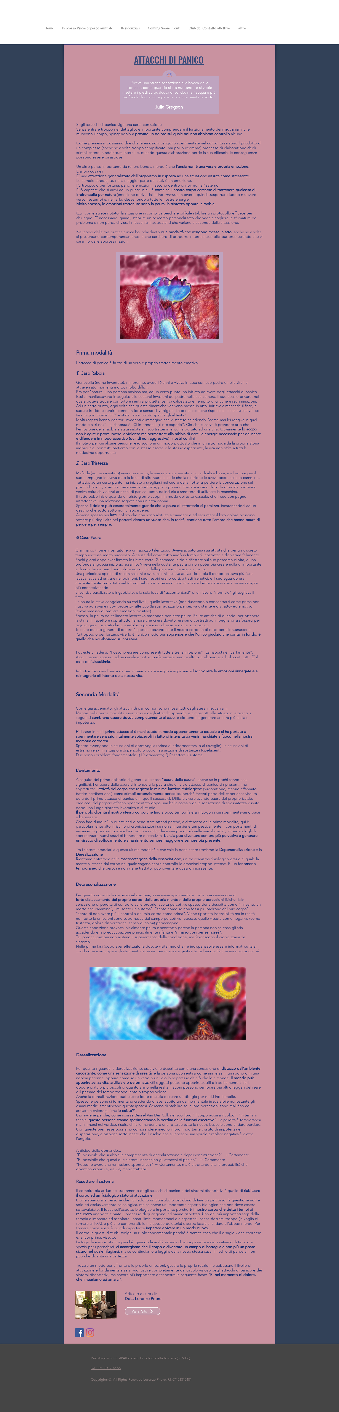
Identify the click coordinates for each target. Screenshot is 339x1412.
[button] (130, 26)
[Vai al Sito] (142, 1311)
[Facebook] (79, 1332)
